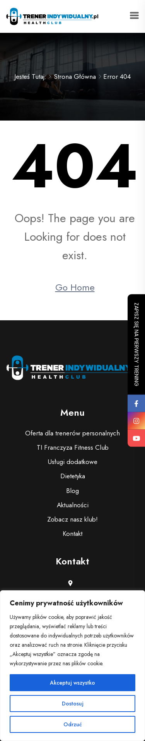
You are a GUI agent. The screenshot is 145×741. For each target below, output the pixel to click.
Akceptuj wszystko (72, 683)
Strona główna (75, 76)
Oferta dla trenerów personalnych (72, 433)
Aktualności (73, 505)
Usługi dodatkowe (72, 461)
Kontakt (72, 533)
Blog (72, 490)
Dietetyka (72, 476)
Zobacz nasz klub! (72, 519)
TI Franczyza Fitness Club (73, 447)
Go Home (75, 287)
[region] (72, 665)
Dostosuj (73, 703)
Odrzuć (72, 724)
